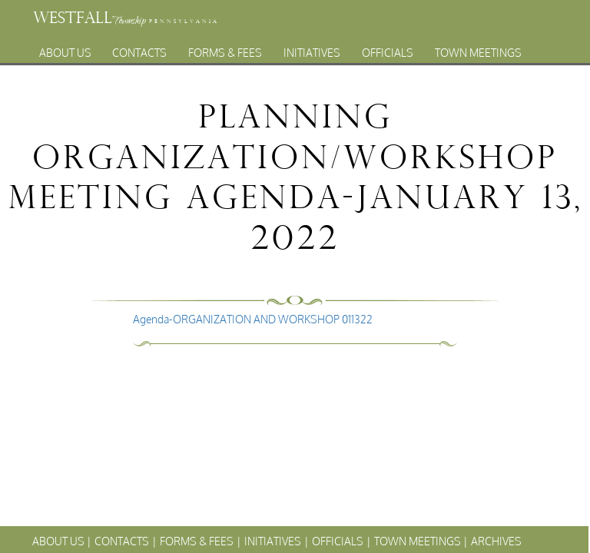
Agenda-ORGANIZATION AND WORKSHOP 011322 (253, 319)
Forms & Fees (225, 48)
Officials (387, 48)
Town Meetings (478, 48)
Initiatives (311, 48)
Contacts (139, 48)
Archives (280, 65)
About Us (65, 48)
